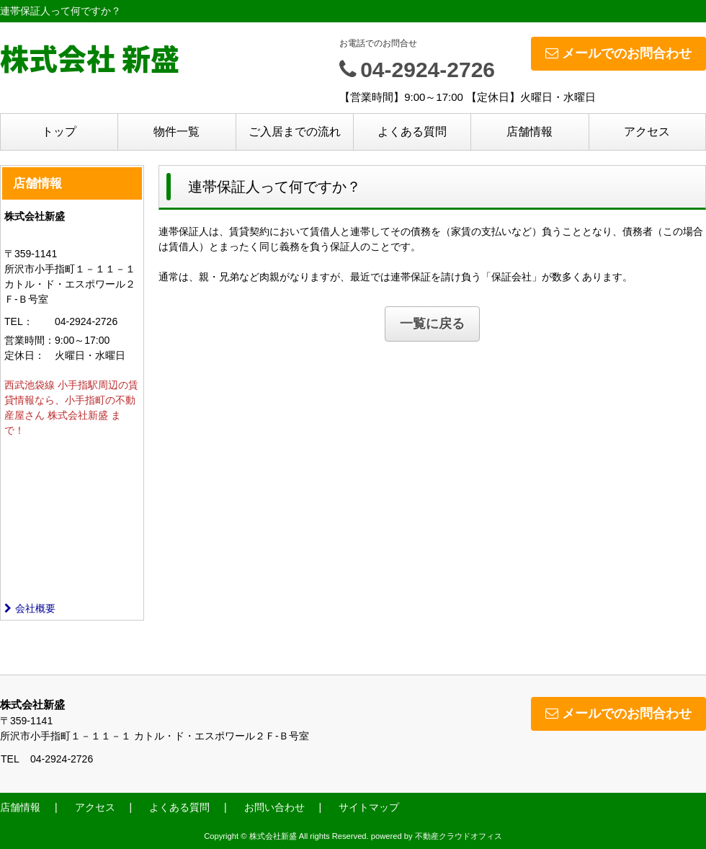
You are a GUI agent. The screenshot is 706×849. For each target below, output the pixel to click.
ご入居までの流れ (295, 131)
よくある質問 (412, 131)
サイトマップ (369, 807)
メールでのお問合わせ (618, 53)
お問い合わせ (274, 807)
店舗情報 (529, 131)
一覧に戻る (432, 323)
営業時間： (29, 340)
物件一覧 (176, 131)
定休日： (24, 355)
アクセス (647, 131)
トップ (59, 131)
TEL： (18, 321)
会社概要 (29, 608)
